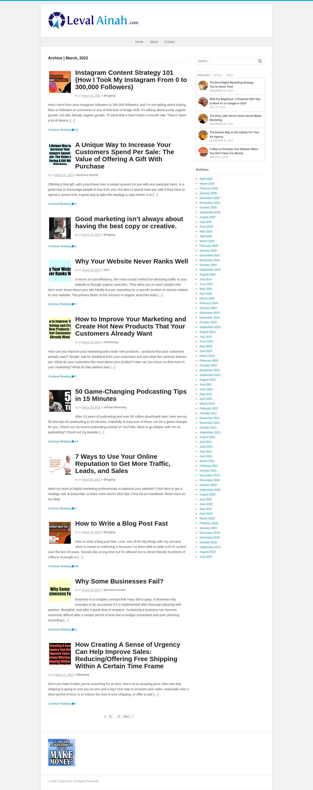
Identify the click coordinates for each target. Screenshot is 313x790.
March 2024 (207, 298)
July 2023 (206, 336)
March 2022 (207, 403)
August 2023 (208, 331)
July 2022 (206, 384)
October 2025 (208, 207)
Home (139, 41)
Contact (169, 41)
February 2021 (209, 465)
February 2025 (209, 245)
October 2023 (208, 322)
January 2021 (208, 470)
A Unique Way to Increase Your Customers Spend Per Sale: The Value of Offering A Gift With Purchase (124, 155)
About (154, 41)
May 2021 (206, 451)
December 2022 (210, 370)
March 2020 (207, 518)
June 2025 (206, 226)
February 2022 (209, 408)
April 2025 (206, 236)
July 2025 (206, 221)
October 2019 (208, 542)
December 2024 (210, 255)
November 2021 (210, 422)
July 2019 (206, 556)
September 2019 (210, 547)
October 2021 (208, 427)
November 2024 (210, 260)
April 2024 (206, 293)
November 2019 (210, 537)
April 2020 (206, 513)
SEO (106, 270)
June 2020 (206, 504)
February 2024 (209, 303)
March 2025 (207, 241)
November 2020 (210, 480)
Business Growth (87, 175)
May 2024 (206, 288)
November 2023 (210, 317)
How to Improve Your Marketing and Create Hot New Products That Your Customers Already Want (130, 326)
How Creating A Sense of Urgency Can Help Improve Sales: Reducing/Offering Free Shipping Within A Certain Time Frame (127, 655)
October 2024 (208, 265)
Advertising (111, 342)
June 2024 (206, 284)
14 (75, 441)
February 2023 (209, 360)
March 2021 (207, 461)
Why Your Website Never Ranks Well (131, 261)
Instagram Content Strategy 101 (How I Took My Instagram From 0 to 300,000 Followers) (131, 79)
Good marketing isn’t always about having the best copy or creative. (129, 222)
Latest (217, 75)
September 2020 (210, 489)
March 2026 (207, 183)
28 (75, 566)
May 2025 (206, 231)
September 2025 (210, 212)
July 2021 (206, 441)
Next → (128, 716)
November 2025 (210, 202)
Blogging (109, 95)
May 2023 (206, 346)
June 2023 (206, 341)
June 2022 (206, 389)
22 (75, 129)
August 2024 (208, 274)
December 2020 (210, 475)
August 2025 (208, 217)
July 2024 (206, 279)
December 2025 (210, 198)
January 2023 (208, 365)
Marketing (83, 674)
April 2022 (206, 398)
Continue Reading (59, 129)
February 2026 (209, 188)
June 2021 (206, 446)
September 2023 (210, 327)
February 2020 (209, 523)
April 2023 (206, 351)
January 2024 (208, 308)
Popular (203, 75)
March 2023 (207, 355)
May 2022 (206, 394)
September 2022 (210, 375)
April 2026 (206, 178)
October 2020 (208, 485)
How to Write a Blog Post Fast (121, 523)
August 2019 (208, 551)
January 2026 (208, 193)
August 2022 (208, 379)
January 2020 (208, 528)
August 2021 (208, 437)
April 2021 (206, 456)
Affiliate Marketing (115, 407)
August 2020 (208, 494)
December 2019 (210, 532)
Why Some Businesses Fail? (119, 581)
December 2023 (210, 312)
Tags (230, 75)
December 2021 (210, 418)
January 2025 (208, 250)
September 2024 (210, 269)
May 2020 (206, 508)
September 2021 (210, 432)
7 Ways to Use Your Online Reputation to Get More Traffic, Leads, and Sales (122, 463)
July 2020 (206, 499)
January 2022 (208, 413)
